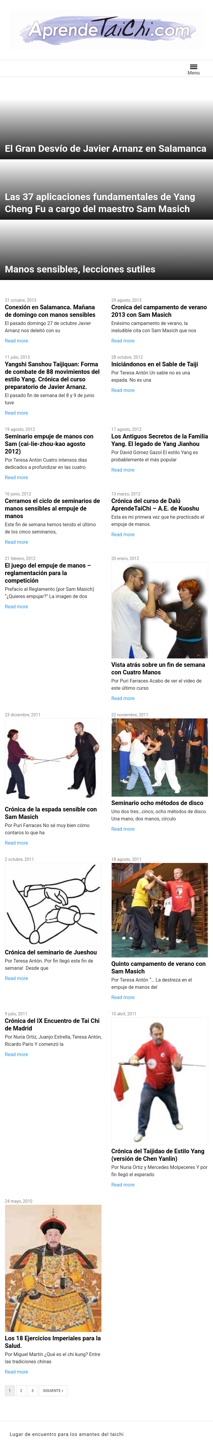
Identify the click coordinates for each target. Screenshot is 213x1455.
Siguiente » (53, 1391)
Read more (16, 341)
